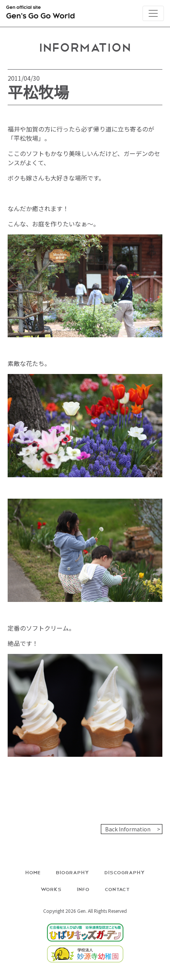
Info (83, 889)
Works (51, 889)
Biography (72, 872)
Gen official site (40, 14)
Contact (117, 889)
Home (32, 872)
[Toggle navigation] (153, 13)
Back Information (128, 829)
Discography (124, 872)
